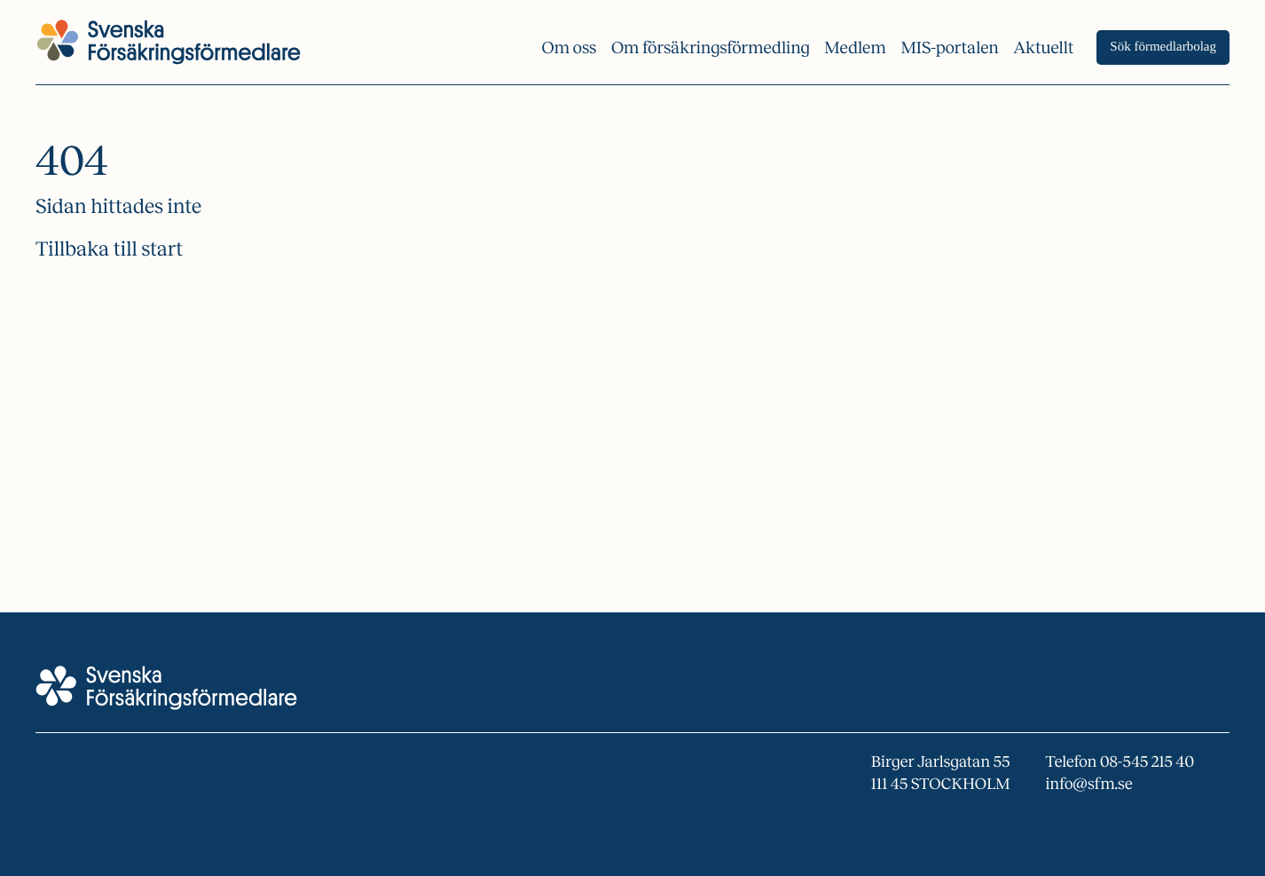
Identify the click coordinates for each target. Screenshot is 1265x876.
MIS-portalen (949, 48)
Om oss (568, 48)
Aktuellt (1043, 48)
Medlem (855, 48)
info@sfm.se (1089, 784)
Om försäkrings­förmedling (710, 48)
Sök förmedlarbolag (1163, 47)
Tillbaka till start (109, 249)
